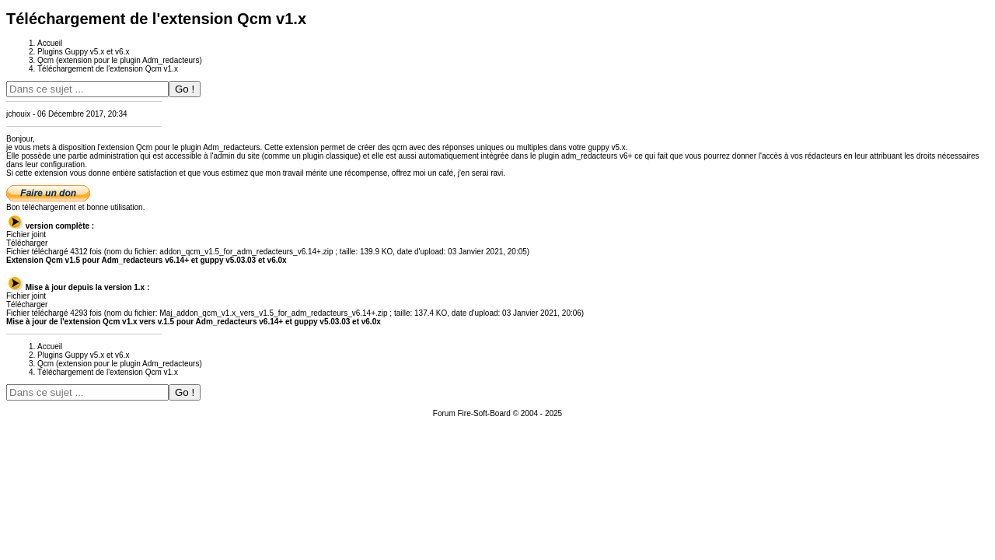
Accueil (49, 43)
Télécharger (26, 243)
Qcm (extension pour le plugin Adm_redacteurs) (119, 60)
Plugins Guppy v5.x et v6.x (83, 51)
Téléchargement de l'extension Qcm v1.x (107, 69)
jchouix (18, 114)
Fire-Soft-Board (484, 413)
